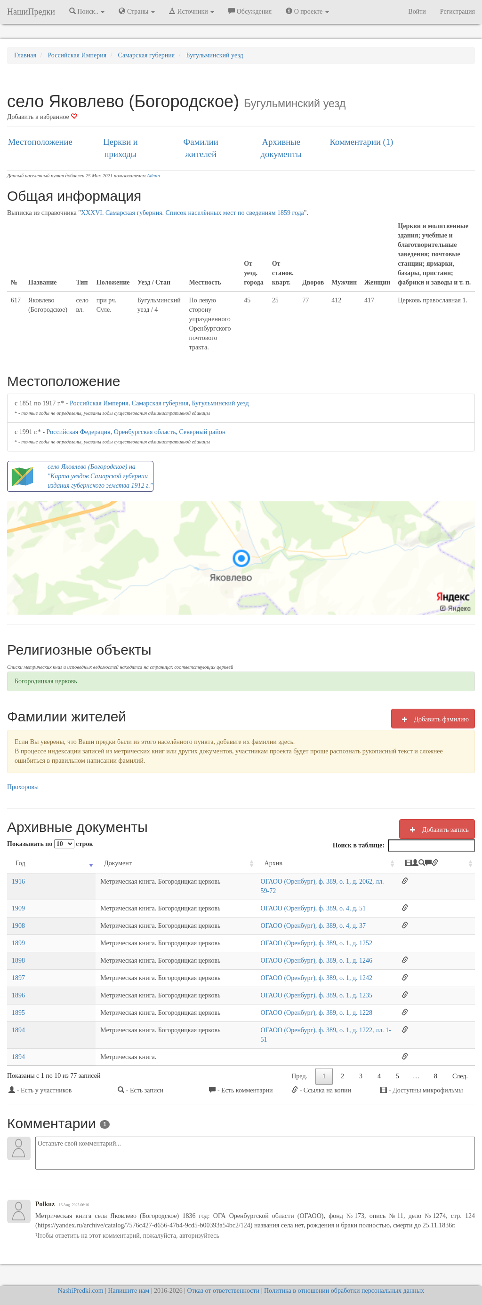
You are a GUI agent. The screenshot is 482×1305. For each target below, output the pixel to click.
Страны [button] (137, 11)
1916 (18, 881)
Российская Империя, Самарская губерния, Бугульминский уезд (159, 403)
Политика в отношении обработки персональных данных (344, 1271)
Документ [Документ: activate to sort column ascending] (66, 863)
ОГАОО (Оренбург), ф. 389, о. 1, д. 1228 (279, 1003)
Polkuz (45, 1185)
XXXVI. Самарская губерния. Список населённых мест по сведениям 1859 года (192, 212)
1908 (18, 916)
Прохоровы (23, 787)
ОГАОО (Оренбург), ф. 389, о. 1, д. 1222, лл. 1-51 (292, 1020)
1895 (18, 1003)
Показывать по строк (50, 843)
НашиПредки (31, 11)
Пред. (299, 1057)
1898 (18, 951)
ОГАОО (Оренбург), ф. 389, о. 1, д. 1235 (279, 985)
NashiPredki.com (81, 1271)
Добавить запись (437, 829)
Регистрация (457, 11)
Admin (153, 175)
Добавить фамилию (433, 719)
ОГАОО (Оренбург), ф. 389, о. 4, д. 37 (276, 916)
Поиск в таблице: (404, 845)
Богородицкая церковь (46, 681)
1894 (18, 1020)
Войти (417, 11)
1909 (18, 898)
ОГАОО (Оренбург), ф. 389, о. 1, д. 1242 (279, 968)
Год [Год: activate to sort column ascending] (20, 863)
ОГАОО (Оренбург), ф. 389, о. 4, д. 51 (276, 898)
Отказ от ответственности (223, 1271)
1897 (18, 968)
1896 (18, 985)
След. (460, 1057)
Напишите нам (128, 1271)
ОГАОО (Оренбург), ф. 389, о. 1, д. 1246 (279, 951)
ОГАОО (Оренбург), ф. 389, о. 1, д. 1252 (279, 933)
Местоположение (40, 142)
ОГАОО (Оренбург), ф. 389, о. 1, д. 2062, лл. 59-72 (294, 881)
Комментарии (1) (362, 142)
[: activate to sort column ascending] (441, 863)
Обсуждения (250, 11)
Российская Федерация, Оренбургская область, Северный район (136, 431)
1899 (18, 933)
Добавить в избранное (42, 116)
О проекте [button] (307, 11)
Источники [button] (191, 11)
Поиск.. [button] (87, 11)
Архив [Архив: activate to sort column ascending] (236, 863)
